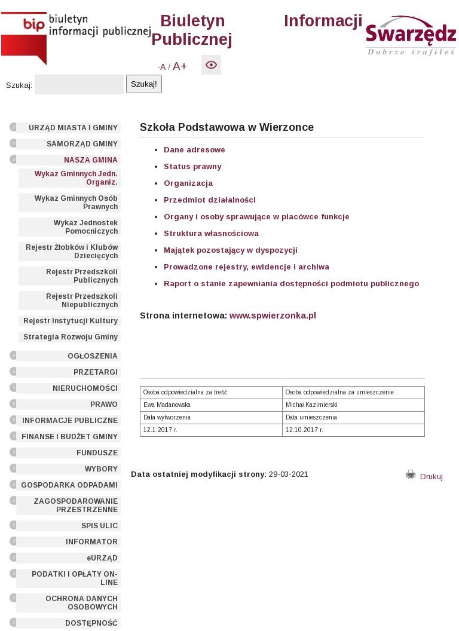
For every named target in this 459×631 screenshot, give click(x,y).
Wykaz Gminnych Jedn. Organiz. (76, 178)
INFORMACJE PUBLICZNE (70, 420)
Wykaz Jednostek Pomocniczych (86, 227)
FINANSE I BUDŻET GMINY (70, 437)
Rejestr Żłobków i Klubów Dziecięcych (72, 251)
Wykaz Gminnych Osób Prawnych (76, 202)
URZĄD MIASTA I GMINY (73, 128)
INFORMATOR (92, 542)
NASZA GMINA (91, 160)
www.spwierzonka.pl (273, 315)
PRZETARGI (96, 372)
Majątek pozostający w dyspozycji (231, 250)
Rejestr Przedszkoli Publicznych (82, 276)
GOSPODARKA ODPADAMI (69, 485)
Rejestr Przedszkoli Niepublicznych (82, 300)
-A (161, 67)
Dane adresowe (194, 149)
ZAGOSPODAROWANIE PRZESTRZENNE (75, 505)
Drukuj (424, 476)
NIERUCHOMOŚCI (85, 388)
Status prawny (192, 166)
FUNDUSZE (97, 453)
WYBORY (101, 469)
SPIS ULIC (99, 526)
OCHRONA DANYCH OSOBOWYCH (81, 603)
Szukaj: (19, 85)
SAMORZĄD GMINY (82, 144)
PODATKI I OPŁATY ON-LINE (75, 578)
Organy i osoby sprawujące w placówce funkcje (257, 216)
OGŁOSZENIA (93, 356)
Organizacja (188, 183)
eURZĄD (102, 558)
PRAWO (104, 404)
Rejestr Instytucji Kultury (70, 321)
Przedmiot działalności (210, 199)
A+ (180, 66)
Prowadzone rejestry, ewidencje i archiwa (246, 266)
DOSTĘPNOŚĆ (91, 623)
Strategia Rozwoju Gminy (70, 337)
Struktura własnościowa (211, 233)
